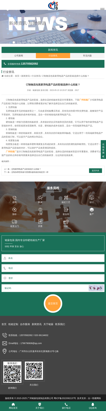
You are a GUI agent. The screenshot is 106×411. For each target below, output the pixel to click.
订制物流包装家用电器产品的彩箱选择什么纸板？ (65, 76)
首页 (17, 76)
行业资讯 (36, 76)
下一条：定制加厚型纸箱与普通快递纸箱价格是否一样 (26, 172)
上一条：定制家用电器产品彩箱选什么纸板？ (22, 169)
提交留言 (53, 303)
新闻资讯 (25, 76)
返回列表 (95, 171)
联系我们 (60, 324)
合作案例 (25, 324)
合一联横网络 (94, 398)
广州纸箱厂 (84, 100)
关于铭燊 (48, 324)
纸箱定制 (13, 324)
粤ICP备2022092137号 (65, 398)
